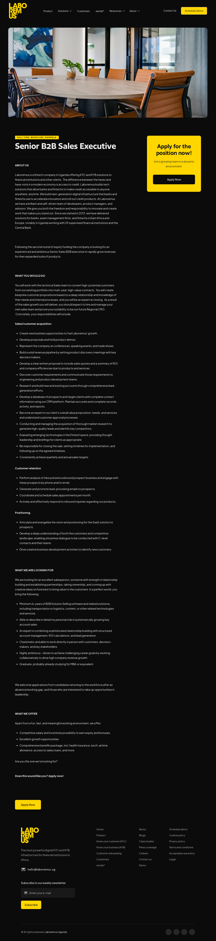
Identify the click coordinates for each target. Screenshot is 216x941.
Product (47, 11)
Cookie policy (177, 835)
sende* (100, 11)
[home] (18, 11)
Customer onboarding (109, 853)
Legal (172, 859)
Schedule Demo (194, 10)
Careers (143, 853)
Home (100, 829)
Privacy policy (177, 841)
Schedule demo (178, 829)
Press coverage (148, 847)
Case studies (146, 841)
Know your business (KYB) (110, 847)
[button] (65, 11)
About (142, 829)
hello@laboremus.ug (41, 869)
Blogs (142, 835)
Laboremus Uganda (56, 931)
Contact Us (170, 10)
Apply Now (28, 804)
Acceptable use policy (182, 853)
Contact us (145, 859)
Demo (142, 865)
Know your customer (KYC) (111, 841)
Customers (83, 11)
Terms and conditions (181, 847)
